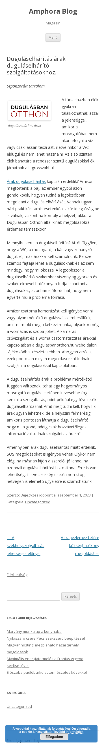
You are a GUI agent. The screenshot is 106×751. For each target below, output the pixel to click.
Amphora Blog (53, 11)
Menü (53, 37)
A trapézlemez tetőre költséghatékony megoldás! (80, 545)
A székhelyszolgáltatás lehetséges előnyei (25, 545)
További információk (68, 731)
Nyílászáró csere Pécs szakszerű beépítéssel (46, 638)
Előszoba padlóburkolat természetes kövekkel (47, 672)
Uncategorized (37, 501)
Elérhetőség (17, 574)
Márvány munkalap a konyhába (34, 631)
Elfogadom (54, 737)
